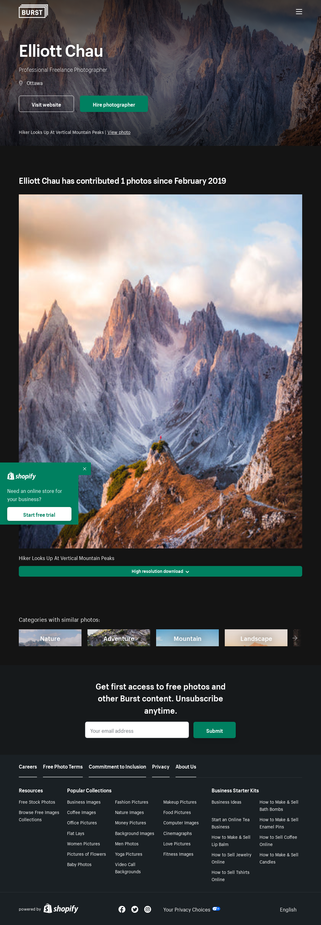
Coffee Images (81, 811)
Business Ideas (226, 801)
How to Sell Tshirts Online (231, 875)
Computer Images (181, 822)
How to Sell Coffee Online (278, 840)
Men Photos (127, 843)
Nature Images (129, 811)
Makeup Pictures (180, 801)
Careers (28, 766)
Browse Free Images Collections (39, 815)
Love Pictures (177, 843)
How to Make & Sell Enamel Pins (279, 823)
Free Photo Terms (63, 766)
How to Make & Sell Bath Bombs (279, 805)
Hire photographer (114, 104)
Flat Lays (75, 832)
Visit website (46, 104)
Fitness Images (178, 853)
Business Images (84, 801)
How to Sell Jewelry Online (231, 858)
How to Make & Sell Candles (279, 858)
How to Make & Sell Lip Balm (231, 840)
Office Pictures (82, 822)
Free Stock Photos (37, 801)
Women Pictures (83, 843)
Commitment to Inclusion (117, 766)
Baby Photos (79, 863)
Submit (214, 730)
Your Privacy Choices (191, 909)
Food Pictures (177, 811)
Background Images (134, 832)
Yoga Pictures (128, 853)
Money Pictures (130, 822)
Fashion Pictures (131, 801)
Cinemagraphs (177, 832)
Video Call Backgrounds (128, 867)
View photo (119, 131)
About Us (186, 766)
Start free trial (39, 514)
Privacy (161, 766)
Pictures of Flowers (86, 853)
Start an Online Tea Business (231, 823)
